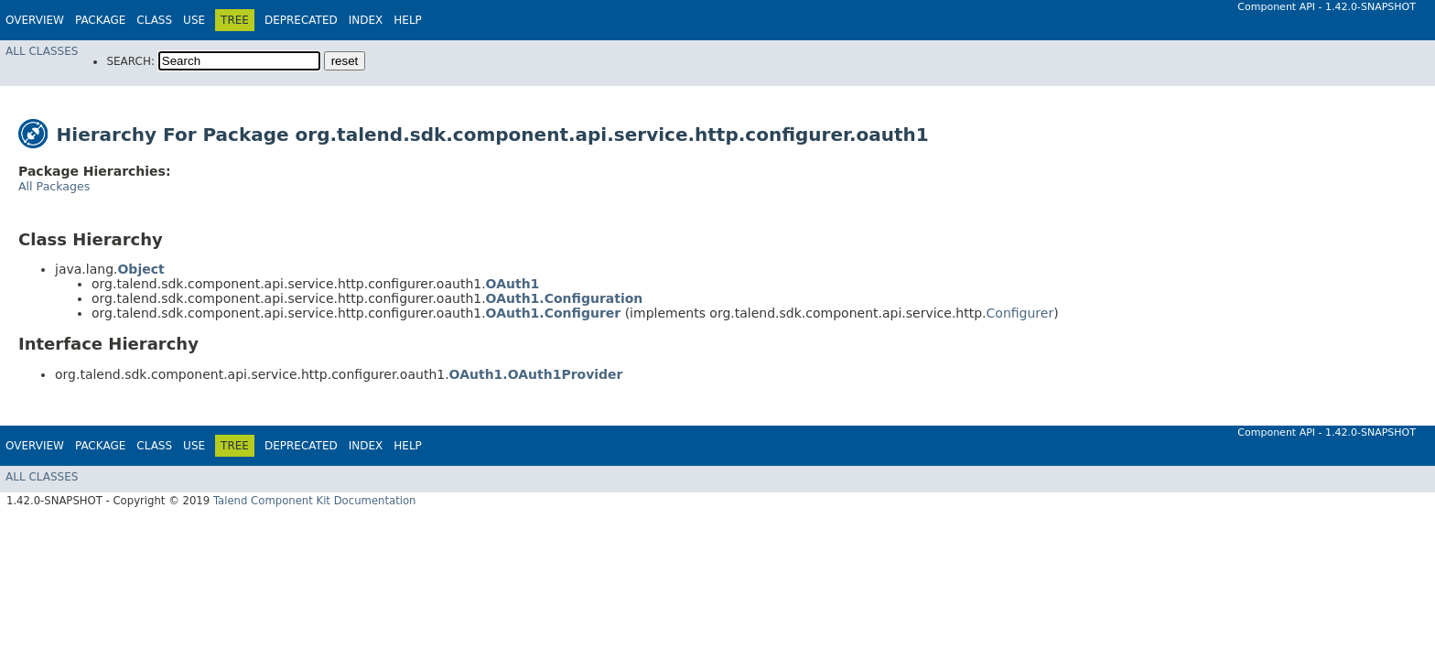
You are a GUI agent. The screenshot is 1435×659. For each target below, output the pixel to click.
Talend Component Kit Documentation (314, 500)
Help (408, 20)
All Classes (41, 51)
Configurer (1020, 313)
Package (100, 20)
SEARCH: (130, 61)
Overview (34, 20)
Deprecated (301, 20)
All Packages (54, 186)
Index (366, 20)
